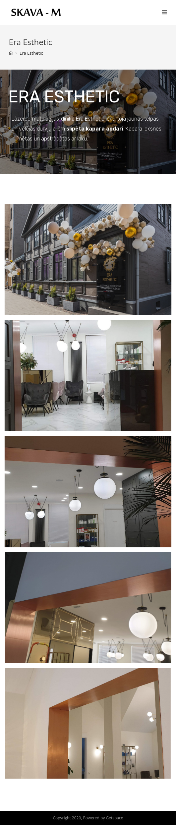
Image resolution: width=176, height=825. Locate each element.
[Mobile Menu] (164, 12)
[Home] (11, 53)
